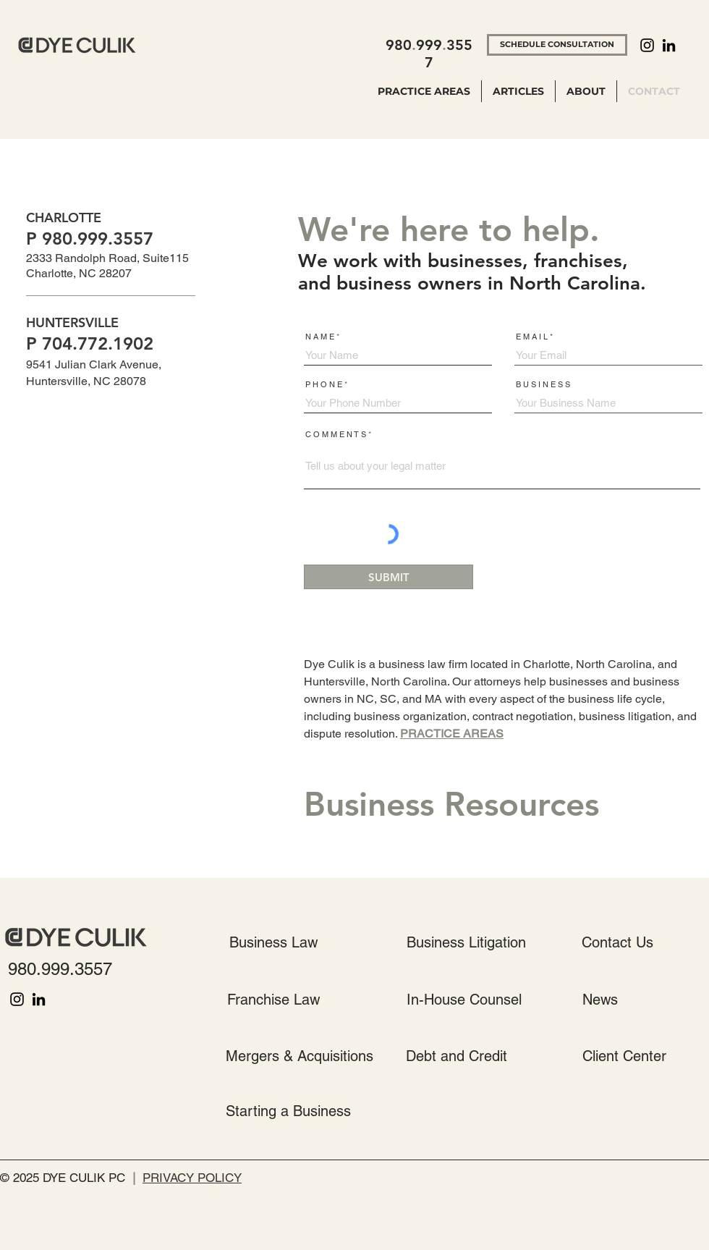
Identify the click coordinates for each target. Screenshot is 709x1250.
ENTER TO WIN (59, 839)
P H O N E (323, 385)
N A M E (319, 337)
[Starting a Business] (288, 1111)
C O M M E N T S (335, 435)
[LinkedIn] (669, 45)
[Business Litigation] (466, 942)
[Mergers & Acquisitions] (299, 1056)
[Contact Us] (617, 942)
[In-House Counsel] (464, 999)
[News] (600, 999)
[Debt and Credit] (456, 1056)
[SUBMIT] (388, 577)
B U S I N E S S (543, 385)
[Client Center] (624, 1056)
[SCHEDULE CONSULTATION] (557, 45)
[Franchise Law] (273, 999)
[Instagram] (647, 45)
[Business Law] (273, 942)
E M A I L (532, 337)
